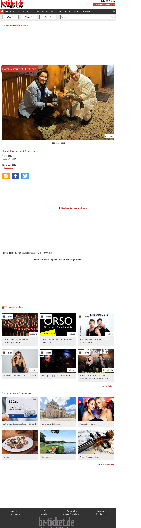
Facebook (101, 504)
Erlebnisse (85, 11)
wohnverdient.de (70, 525)
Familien (67, 11)
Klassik (45, 11)
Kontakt (43, 507)
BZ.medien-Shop (87, 525)
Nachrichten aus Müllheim (74, 200)
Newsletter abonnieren (105, 4)
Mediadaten (101, 507)
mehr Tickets (108, 379)
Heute (8, 11)
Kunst (52, 11)
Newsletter (14, 504)
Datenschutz (72, 504)
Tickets (16, 11)
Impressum (14, 507)
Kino (59, 11)
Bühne (36, 11)
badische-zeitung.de (30, 525)
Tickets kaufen (14, 300)
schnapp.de (47, 525)
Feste (75, 11)
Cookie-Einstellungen (72, 507)
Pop (23, 11)
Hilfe (44, 504)
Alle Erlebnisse (107, 457)
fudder (57, 525)
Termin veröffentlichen (17, 18)
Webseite (8, 161)
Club (29, 11)
